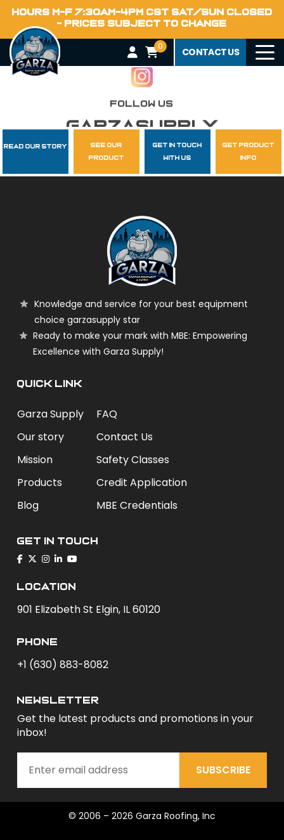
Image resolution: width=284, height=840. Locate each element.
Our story (40, 437)
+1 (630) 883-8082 (62, 664)
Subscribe (223, 770)
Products (39, 482)
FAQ (106, 414)
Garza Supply (50, 414)
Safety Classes (132, 459)
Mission (35, 459)
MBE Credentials (137, 505)
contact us (210, 52)
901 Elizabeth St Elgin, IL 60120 (88, 609)
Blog (28, 505)
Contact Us (124, 437)
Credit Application (141, 482)
